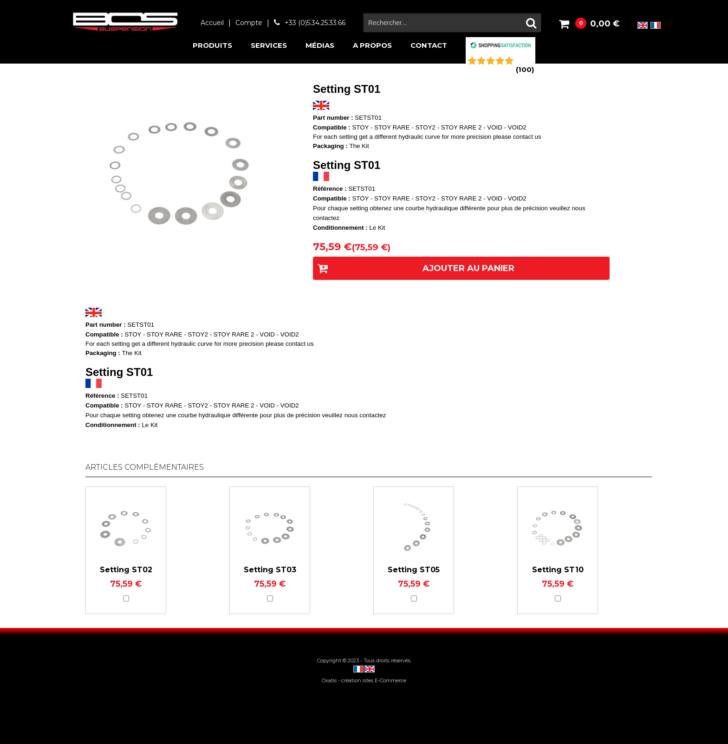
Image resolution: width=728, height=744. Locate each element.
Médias (320, 45)
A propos (372, 45)
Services (269, 45)
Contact (428, 45)
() (525, 69)
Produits (212, 45)
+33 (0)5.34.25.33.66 (315, 23)
